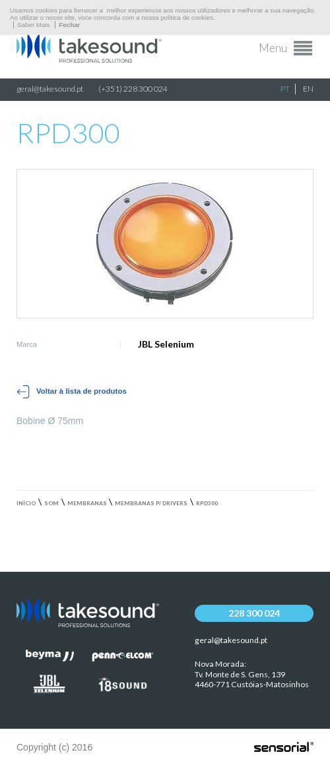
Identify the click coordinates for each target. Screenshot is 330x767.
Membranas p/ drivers (151, 503)
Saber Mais (33, 24)
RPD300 (207, 503)
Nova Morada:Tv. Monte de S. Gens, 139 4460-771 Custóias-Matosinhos (252, 674)
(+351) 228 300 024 (133, 89)
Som (51, 503)
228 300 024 (254, 613)
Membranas (87, 503)
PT (285, 89)
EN (308, 89)
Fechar (69, 24)
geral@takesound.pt (49, 89)
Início (26, 503)
